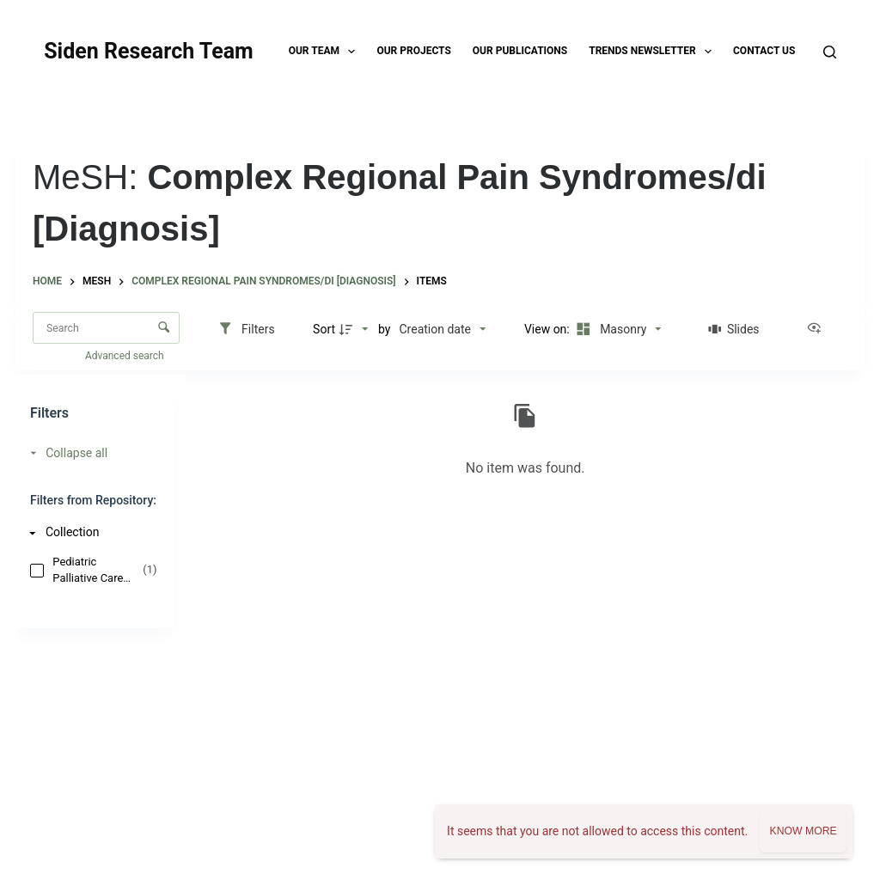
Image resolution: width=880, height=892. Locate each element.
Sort (324, 329)
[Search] (829, 52)
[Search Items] (106, 328)
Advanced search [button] (126, 356)
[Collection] (90, 532)
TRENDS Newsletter (653, 51)
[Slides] (733, 329)
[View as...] (818, 329)
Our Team (326, 51)
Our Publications (520, 51)
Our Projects (413, 51)
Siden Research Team (148, 51)
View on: (548, 329)
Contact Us (764, 51)
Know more (802, 831)
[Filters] (246, 329)
